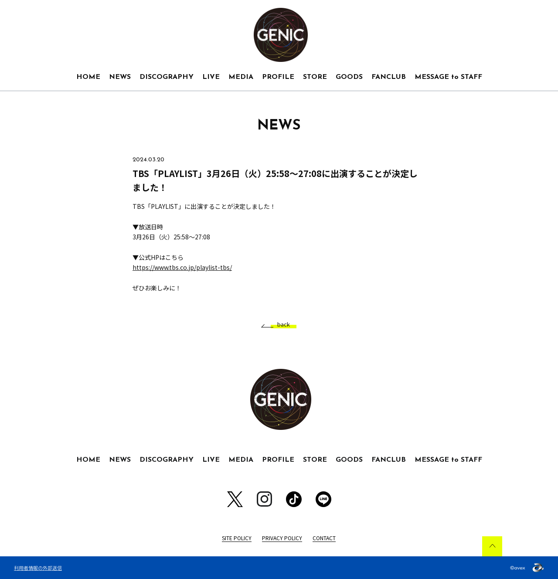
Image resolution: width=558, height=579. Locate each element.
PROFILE (278, 77)
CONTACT (324, 538)
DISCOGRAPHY (167, 77)
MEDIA (240, 77)
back (280, 324)
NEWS (120, 77)
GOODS (349, 77)
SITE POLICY (237, 538)
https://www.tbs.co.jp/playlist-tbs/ (182, 267)
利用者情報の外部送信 (38, 567)
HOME (88, 77)
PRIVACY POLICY (282, 538)
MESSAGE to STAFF (448, 77)
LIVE (211, 77)
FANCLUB (388, 77)
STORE (315, 77)
